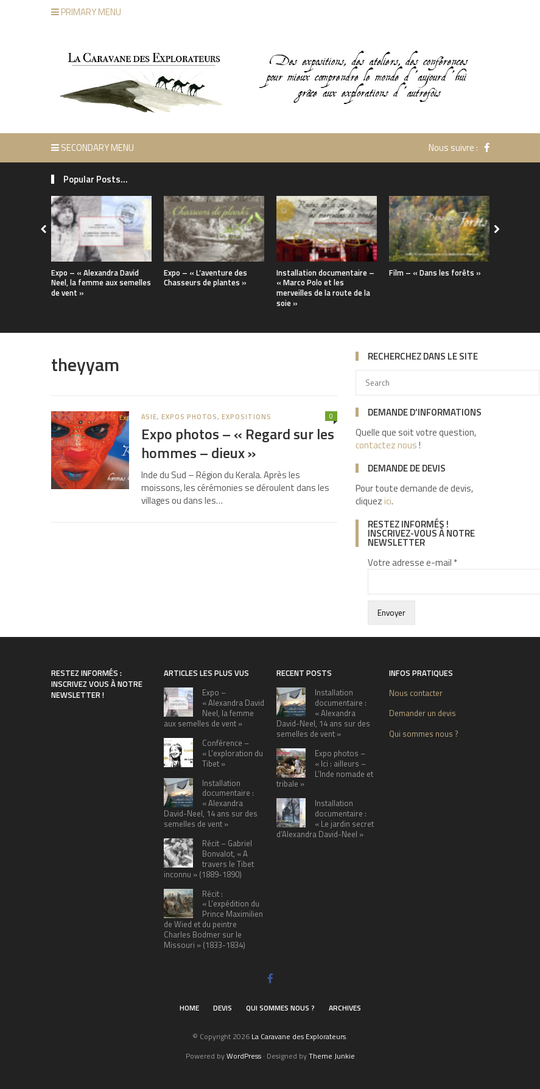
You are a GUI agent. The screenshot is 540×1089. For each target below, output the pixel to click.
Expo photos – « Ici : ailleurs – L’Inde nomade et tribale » (324, 768)
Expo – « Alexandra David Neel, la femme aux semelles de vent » (101, 282)
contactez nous (386, 445)
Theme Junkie (332, 1056)
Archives (345, 1008)
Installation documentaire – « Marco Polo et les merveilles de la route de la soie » (325, 288)
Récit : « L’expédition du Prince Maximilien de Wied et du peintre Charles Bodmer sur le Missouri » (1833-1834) (213, 919)
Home (189, 1008)
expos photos (189, 417)
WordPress (243, 1056)
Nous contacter (416, 693)
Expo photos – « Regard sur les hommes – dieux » (237, 443)
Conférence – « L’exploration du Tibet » (232, 753)
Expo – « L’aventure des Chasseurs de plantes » (205, 277)
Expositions (246, 417)
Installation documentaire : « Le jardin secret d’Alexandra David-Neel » (325, 818)
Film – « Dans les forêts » (435, 272)
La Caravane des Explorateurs (298, 1036)
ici (387, 501)
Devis (222, 1008)
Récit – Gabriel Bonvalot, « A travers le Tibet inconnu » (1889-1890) (209, 858)
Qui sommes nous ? (423, 734)
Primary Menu (86, 12)
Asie (149, 417)
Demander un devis (422, 713)
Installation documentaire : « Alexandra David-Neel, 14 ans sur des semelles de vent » (211, 803)
